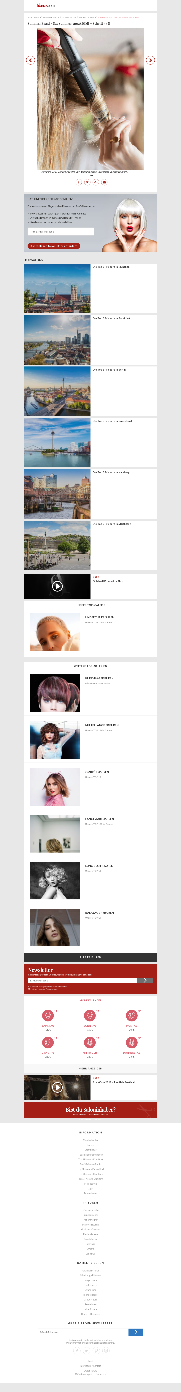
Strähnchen (90, 1290)
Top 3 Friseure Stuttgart (91, 1179)
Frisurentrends (90, 1215)
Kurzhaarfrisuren (90, 1270)
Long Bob (90, 1253)
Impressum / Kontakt (90, 1365)
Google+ (96, 182)
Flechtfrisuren (90, 1234)
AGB (90, 1361)
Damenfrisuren (90, 1262)
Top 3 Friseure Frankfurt (90, 1159)
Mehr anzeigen (90, 1068)
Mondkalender (90, 1140)
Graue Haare (90, 1299)
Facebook (79, 182)
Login (90, 1188)
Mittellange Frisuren (90, 1275)
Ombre (90, 1248)
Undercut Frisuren (90, 1314)
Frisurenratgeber (90, 1210)
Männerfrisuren (90, 1224)
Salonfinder (90, 1149)
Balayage (90, 1244)
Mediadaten (90, 1183)
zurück (31, 60)
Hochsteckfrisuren (90, 1229)
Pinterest (96, 1350)
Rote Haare (90, 1304)
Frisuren (90, 1202)
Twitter (87, 182)
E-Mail (104, 182)
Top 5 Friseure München (90, 1154)
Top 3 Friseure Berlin (90, 1164)
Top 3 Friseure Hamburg (90, 1174)
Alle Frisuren (90, 957)
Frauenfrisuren (90, 1219)
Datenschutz (51, 989)
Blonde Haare (90, 1294)
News (90, 1145)
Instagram (106, 1350)
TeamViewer (90, 1193)
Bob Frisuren (90, 1285)
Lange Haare (90, 1280)
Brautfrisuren (91, 1239)
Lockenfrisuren (90, 1309)
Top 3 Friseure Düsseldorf (90, 1169)
